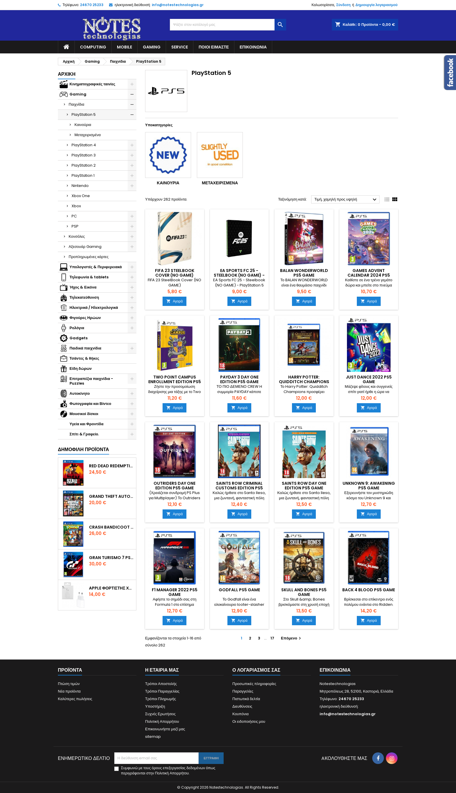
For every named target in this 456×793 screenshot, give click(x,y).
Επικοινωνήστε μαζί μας (165, 729)
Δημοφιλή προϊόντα (83, 449)
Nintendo (80, 185)
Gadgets (79, 338)
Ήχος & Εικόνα (83, 287)
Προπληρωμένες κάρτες (88, 256)
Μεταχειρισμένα (87, 135)
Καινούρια (82, 124)
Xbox (76, 206)
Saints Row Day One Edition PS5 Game (304, 485)
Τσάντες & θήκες (84, 358)
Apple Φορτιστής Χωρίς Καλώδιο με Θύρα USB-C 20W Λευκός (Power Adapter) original (111, 588)
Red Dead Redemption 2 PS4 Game (111, 466)
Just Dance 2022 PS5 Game (369, 379)
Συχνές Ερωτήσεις (160, 714)
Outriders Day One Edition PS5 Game (174, 485)
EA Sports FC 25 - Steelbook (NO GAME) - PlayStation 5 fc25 (239, 275)
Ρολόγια (77, 328)
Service (179, 47)
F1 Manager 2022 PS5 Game (174, 592)
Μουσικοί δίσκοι (84, 414)
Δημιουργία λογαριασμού (376, 4)
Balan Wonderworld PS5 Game (304, 273)
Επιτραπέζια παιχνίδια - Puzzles (91, 381)
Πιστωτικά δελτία (246, 699)
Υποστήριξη (155, 706)
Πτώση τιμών (69, 683)
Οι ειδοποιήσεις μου (248, 721)
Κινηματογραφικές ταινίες (92, 84)
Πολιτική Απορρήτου (162, 721)
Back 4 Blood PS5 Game (368, 590)
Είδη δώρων (81, 368)
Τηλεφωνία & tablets (89, 277)
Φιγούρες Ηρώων (85, 317)
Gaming (152, 47)
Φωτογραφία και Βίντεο (90, 403)
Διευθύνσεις (242, 706)
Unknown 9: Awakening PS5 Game (369, 485)
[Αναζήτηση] (228, 24)
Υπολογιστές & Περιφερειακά (96, 267)
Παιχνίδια (76, 104)
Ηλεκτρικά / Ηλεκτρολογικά (94, 307)
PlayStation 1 (83, 175)
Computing (93, 47)
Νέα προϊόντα (69, 691)
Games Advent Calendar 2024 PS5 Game (369, 275)
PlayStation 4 (84, 145)
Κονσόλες (77, 236)
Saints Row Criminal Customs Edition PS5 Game (239, 487)
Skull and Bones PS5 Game (304, 592)
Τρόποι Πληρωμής (160, 699)
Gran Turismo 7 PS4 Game (111, 557)
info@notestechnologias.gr (178, 4)
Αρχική (66, 74)
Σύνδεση (343, 4)
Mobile (124, 47)
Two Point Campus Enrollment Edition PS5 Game (174, 381)
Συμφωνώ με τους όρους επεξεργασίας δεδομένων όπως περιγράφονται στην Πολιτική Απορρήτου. (168, 770)
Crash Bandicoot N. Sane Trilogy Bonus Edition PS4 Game (111, 527)
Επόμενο (291, 638)
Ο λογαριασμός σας (256, 670)
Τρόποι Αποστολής (161, 683)
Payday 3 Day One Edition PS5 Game (239, 379)
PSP (75, 226)
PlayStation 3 (84, 155)
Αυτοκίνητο (80, 393)
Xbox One (81, 196)
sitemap (153, 736)
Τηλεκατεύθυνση (84, 297)
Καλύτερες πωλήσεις (75, 699)
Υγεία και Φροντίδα (87, 424)
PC (74, 216)
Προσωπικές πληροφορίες (254, 683)
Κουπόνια (240, 714)
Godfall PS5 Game (239, 590)
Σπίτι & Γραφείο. (84, 434)
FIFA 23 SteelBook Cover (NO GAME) (174, 273)
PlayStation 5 (84, 114)
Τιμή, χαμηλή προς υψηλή (346, 199)
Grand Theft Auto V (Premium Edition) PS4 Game (111, 496)
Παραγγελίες (242, 691)
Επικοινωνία (253, 47)
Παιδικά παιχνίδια (85, 348)
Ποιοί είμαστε (214, 47)
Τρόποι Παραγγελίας (162, 691)
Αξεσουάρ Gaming (85, 246)
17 (272, 638)
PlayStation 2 (84, 165)
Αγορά (174, 301)
